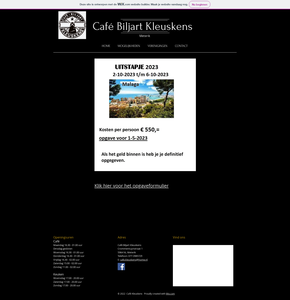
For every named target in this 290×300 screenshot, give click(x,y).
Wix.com (170, 293)
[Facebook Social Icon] (121, 266)
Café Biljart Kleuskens (143, 26)
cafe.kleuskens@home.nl (134, 259)
